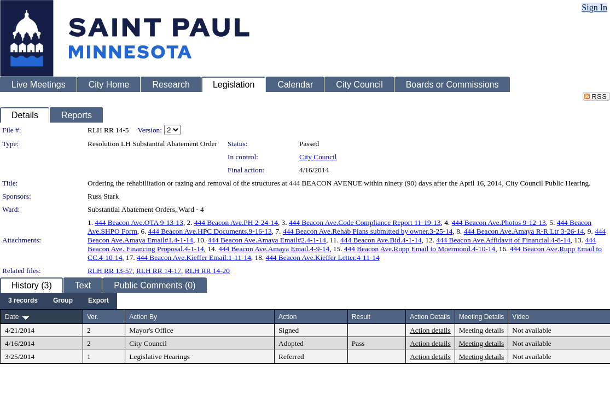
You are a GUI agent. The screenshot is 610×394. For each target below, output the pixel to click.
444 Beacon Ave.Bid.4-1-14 (381, 240)
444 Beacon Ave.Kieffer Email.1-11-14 (194, 257)
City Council (318, 157)
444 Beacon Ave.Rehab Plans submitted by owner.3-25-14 (368, 231)
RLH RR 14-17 (158, 270)
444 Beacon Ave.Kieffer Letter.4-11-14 (323, 257)
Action (287, 317)
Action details (430, 330)
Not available (531, 330)
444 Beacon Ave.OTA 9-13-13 (139, 222)
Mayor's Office (151, 330)
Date (12, 317)
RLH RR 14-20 (207, 270)
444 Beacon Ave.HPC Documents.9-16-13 (210, 231)
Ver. (92, 317)
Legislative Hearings (159, 356)
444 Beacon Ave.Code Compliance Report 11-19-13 (365, 222)
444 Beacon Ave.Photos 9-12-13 (499, 222)
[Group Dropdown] (63, 301)
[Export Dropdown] (98, 301)
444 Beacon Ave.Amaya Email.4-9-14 (273, 249)
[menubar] (58, 301)
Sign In (594, 7)
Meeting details (481, 330)
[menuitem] (23, 301)
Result (361, 317)
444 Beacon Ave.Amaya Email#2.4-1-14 (267, 240)
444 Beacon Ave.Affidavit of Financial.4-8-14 (503, 240)
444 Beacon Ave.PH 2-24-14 (236, 222)
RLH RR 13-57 (110, 270)
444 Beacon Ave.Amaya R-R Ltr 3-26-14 (523, 231)
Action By (143, 317)
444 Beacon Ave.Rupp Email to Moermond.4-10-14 (419, 249)
